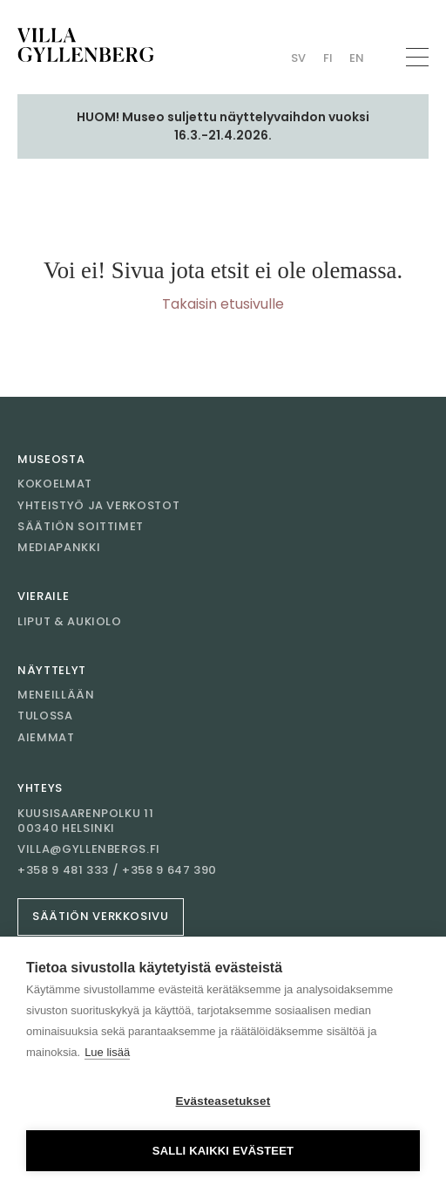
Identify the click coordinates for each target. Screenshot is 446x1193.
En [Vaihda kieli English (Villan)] (356, 58)
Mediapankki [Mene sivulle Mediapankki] (58, 547)
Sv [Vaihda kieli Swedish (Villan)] (298, 58)
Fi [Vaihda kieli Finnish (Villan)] (328, 58)
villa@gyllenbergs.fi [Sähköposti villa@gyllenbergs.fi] (88, 849)
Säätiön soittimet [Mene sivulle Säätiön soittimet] (80, 526)
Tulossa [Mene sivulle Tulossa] (45, 715)
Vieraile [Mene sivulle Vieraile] (43, 596)
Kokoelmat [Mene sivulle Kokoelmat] (54, 483)
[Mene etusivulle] (85, 45)
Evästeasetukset (223, 1101)
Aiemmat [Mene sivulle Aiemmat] (46, 737)
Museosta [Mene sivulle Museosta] (50, 459)
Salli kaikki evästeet (223, 1150)
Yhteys (40, 788)
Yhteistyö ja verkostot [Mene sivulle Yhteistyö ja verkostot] (98, 505)
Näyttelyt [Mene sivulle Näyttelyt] (51, 670)
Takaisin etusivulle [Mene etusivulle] (223, 304)
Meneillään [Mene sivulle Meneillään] (56, 694)
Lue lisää (107, 1052)
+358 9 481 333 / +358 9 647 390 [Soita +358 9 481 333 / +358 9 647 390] (117, 870)
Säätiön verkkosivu (100, 916)
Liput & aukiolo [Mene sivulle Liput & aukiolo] (69, 621)
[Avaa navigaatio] (417, 57)
